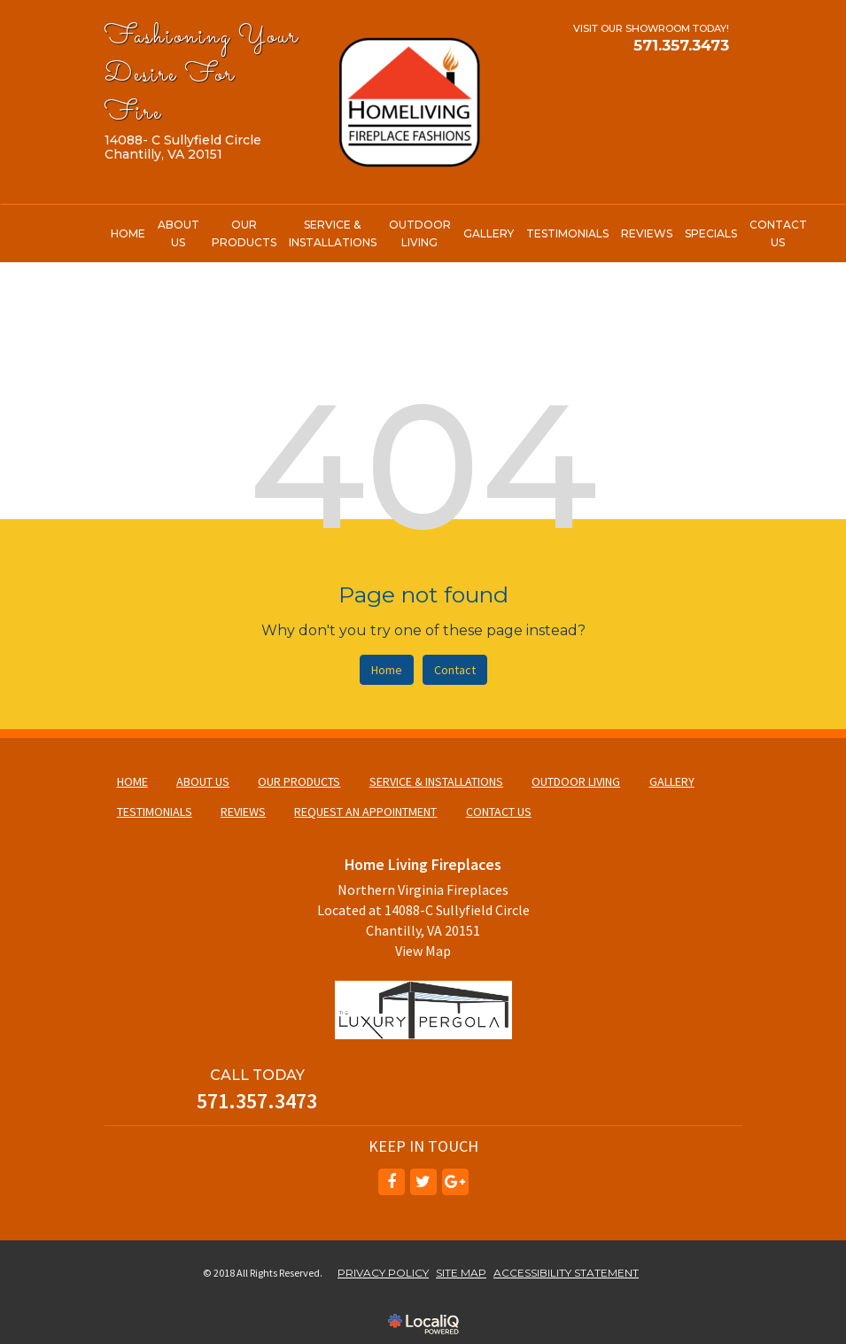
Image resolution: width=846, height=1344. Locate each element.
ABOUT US (178, 233)
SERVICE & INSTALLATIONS (332, 233)
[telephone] (681, 45)
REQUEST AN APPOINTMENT (365, 812)
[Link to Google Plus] (455, 1182)
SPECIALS (711, 233)
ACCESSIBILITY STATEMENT (566, 1272)
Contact (455, 670)
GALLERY (488, 233)
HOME (128, 233)
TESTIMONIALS (567, 233)
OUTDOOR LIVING (420, 233)
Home (386, 670)
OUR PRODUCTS (244, 233)
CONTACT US (778, 233)
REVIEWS (646, 233)
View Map (423, 950)
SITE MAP (461, 1272)
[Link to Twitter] (423, 1182)
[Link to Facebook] (391, 1182)
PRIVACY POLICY (383, 1272)
